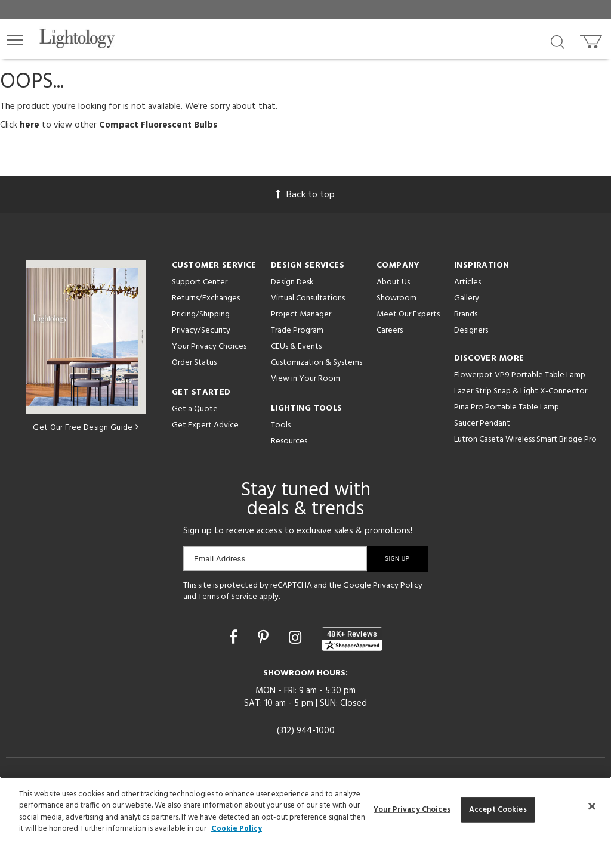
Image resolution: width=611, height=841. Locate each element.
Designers (471, 330)
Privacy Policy (397, 585)
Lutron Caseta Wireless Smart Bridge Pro (525, 439)
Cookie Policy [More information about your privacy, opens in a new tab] (236, 829)
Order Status (194, 363)
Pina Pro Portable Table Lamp (506, 407)
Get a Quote (195, 409)
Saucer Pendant (482, 423)
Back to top (305, 195)
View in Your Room (305, 379)
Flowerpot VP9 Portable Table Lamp (519, 375)
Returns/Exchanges (206, 298)
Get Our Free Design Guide (85, 428)
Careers (390, 330)
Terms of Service (227, 597)
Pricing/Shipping (201, 314)
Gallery (466, 298)
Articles (467, 282)
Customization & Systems (316, 363)
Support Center (199, 282)
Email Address (220, 558)
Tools (281, 425)
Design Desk (292, 282)
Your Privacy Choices (209, 347)
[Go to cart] (592, 39)
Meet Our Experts (408, 314)
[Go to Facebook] (235, 639)
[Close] (592, 806)
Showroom (396, 298)
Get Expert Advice (205, 425)
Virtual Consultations (308, 298)
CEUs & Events (296, 346)
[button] (15, 39)
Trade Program (297, 330)
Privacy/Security (201, 330)
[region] (305, 809)
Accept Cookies (498, 809)
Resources (289, 441)
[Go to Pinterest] (264, 639)
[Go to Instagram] (296, 639)
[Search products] (557, 41)
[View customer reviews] (352, 639)
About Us (393, 282)
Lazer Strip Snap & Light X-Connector (520, 391)
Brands (465, 314)
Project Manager (301, 314)
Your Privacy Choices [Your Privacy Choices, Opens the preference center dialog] (412, 809)
